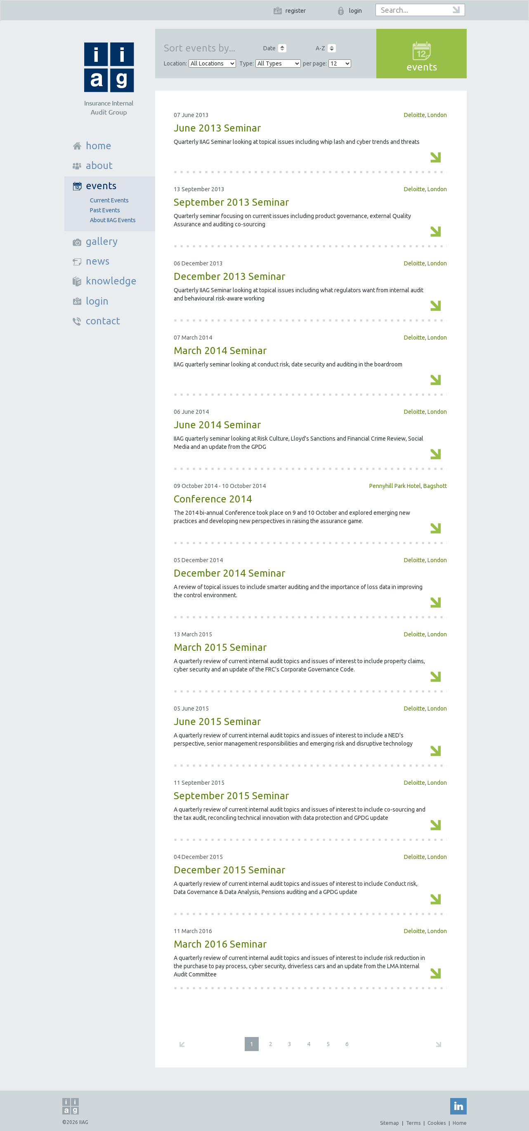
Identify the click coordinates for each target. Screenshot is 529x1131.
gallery (102, 241)
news (97, 261)
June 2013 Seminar (217, 128)
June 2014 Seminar (217, 424)
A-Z (320, 48)
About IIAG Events (113, 220)
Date (269, 48)
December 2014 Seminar (229, 573)
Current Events (109, 200)
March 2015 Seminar (220, 647)
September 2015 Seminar (231, 795)
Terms (413, 1123)
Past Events (105, 210)
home (98, 145)
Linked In (458, 1106)
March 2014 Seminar (220, 350)
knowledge (111, 280)
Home (460, 1123)
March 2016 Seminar (220, 944)
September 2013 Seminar (231, 202)
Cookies (436, 1123)
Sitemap (389, 1123)
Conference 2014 (213, 498)
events (101, 185)
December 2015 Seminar (229, 869)
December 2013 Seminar (229, 276)
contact (103, 320)
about (99, 165)
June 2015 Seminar (217, 721)
